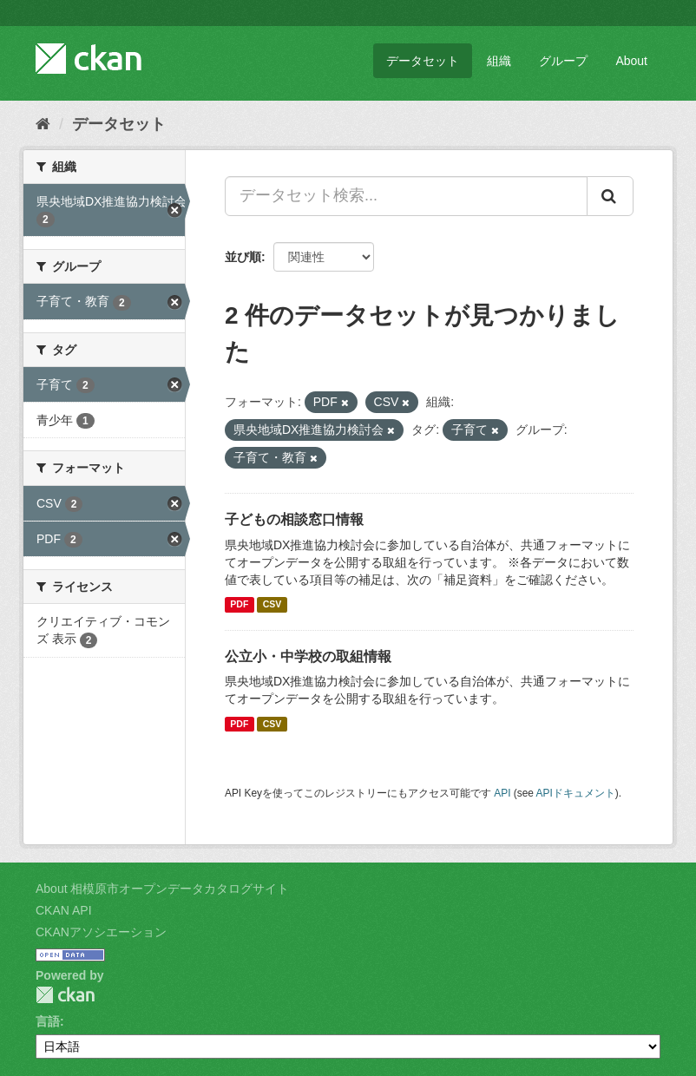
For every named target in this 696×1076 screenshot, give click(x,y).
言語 (48, 1021)
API (502, 793)
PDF (239, 605)
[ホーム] (43, 124)
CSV (272, 605)
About (631, 61)
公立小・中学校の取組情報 (308, 656)
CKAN (65, 995)
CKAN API (64, 910)
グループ (563, 61)
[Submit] (610, 196)
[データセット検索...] (406, 196)
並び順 (243, 257)
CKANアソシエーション (101, 932)
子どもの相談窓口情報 (294, 519)
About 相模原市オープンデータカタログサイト (162, 889)
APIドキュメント (575, 793)
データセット (422, 61)
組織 (499, 61)
